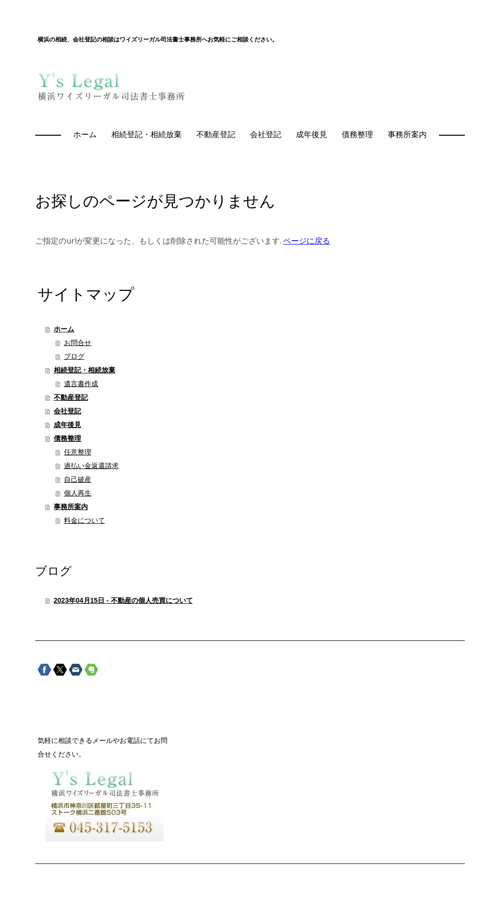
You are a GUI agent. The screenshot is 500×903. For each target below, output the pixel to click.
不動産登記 (215, 134)
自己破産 (77, 479)
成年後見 (311, 134)
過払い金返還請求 (91, 466)
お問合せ (77, 343)
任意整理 (77, 452)
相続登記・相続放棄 (146, 134)
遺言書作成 (81, 384)
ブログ (74, 356)
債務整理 (357, 134)
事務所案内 (407, 134)
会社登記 (265, 134)
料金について (84, 520)
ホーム (85, 134)
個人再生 (77, 493)
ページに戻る (306, 240)
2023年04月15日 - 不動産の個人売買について (123, 600)
